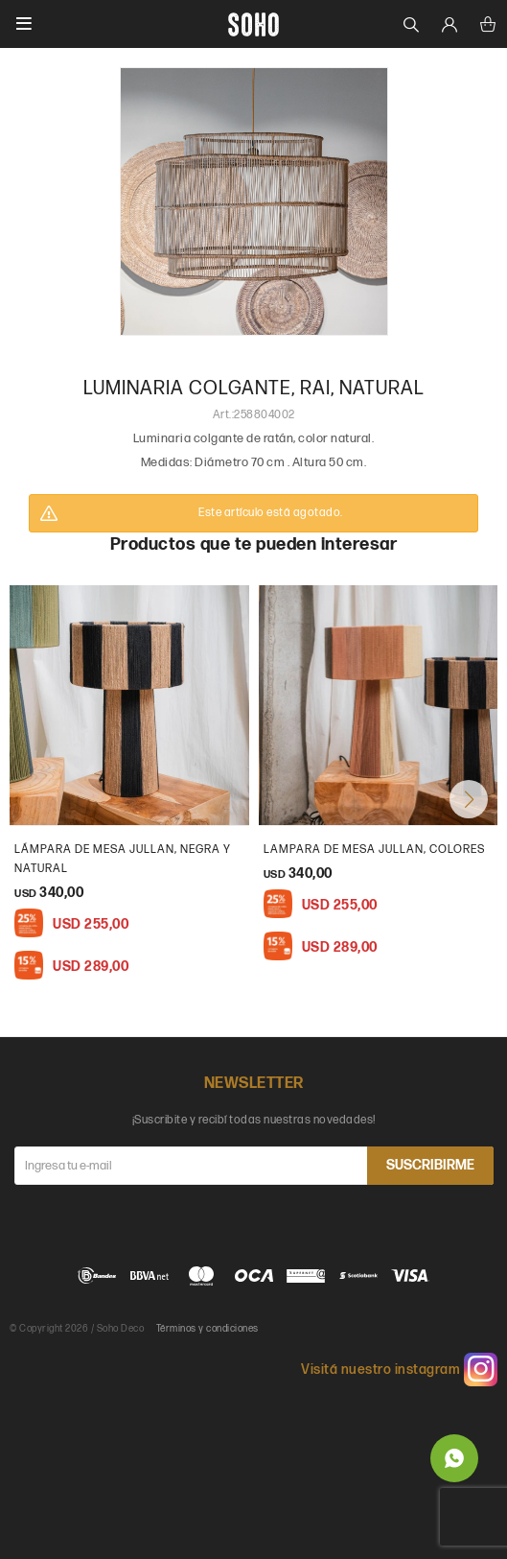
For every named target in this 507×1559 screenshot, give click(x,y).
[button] (468, 799)
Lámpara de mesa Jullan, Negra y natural (122, 859)
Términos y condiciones (207, 1329)
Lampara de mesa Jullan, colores (374, 849)
